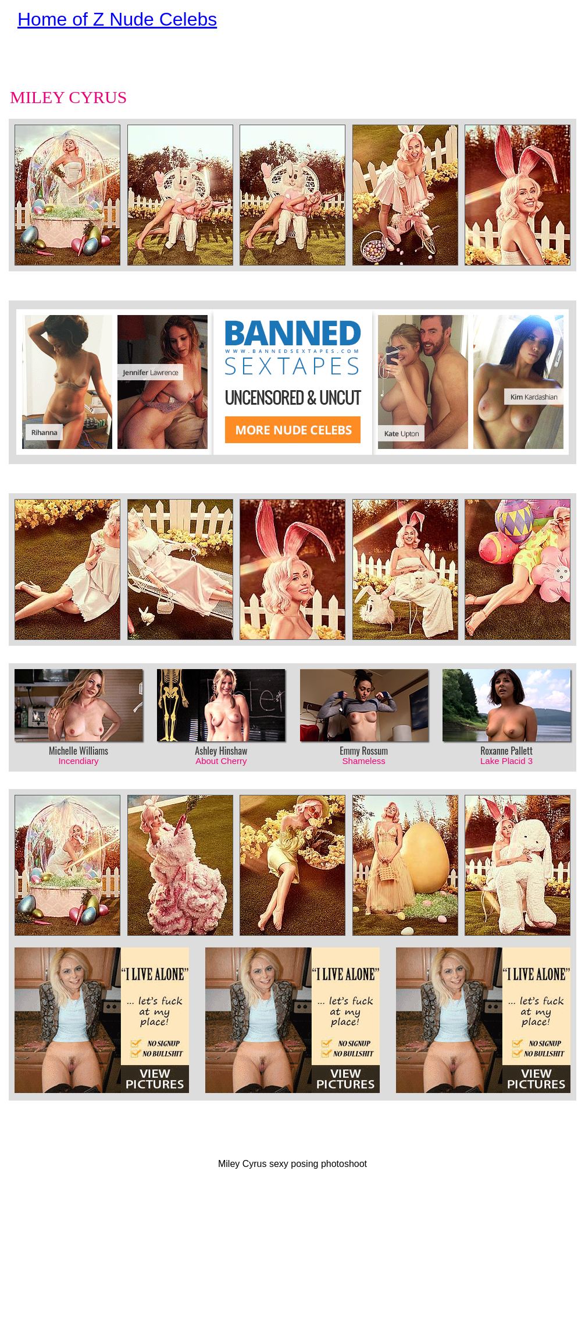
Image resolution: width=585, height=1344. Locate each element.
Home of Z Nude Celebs (117, 19)
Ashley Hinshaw (221, 745)
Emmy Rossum (364, 745)
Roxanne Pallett (506, 745)
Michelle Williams (78, 745)
